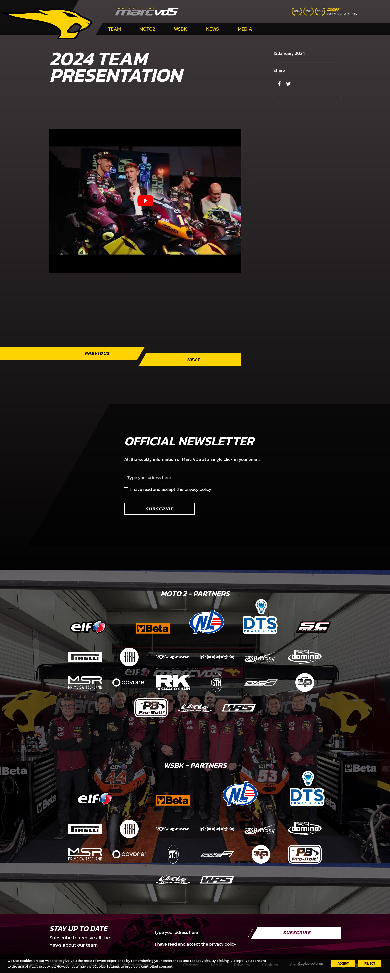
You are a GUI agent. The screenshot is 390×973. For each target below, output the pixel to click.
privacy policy (197, 489)
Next (193, 359)
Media (245, 29)
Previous (97, 353)
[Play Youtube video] (145, 200)
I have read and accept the (170, 489)
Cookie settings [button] (311, 963)
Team (114, 29)
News (212, 29)
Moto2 (147, 29)
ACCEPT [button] (343, 963)
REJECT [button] (369, 963)
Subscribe (159, 508)
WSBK (180, 29)
